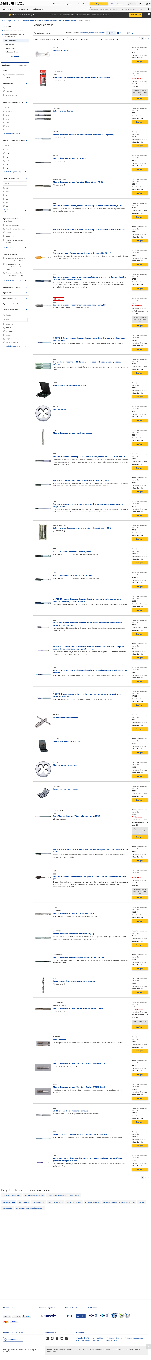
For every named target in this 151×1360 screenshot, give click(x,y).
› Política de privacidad (114, 1338)
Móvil (69, 1316)
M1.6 (7, 119)
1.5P (7, 188)
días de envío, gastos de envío (88, 33)
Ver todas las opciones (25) (12, 280)
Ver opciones (8, 247)
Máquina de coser (11, 95)
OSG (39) (8, 328)
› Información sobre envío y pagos (104, 1340)
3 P (7, 206)
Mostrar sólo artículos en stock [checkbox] (15, 76)
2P (7, 195)
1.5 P (7, 192)
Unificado (9, 91)
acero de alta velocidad (13, 225)
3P (7, 203)
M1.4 (7, 115)
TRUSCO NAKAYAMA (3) (13, 343)
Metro (8, 88)
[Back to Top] (148, 1346)
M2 (7, 130)
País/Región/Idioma (15, 1339)
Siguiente (148, 38)
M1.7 (7, 123)
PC (80, 1316)
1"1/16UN (9, 112)
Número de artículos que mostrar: (44, 39)
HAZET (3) (9, 339)
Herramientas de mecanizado (31, 21)
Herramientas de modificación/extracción (29, 1208)
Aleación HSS (10, 236)
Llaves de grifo (7, 1208)
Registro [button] (99, 4)
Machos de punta (10, 48)
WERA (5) (9, 335)
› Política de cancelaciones (133, 1338)
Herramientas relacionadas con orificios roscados (60, 21)
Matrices (141, 1202)
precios (102, 33)
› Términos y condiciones (95, 1338)
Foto (121, 33)
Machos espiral (9, 44)
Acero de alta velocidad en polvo (15, 229)
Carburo (8, 233)
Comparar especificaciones (137, 33)
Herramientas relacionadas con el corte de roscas (119, 1202)
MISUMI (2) (9, 324)
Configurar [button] (140, 61)
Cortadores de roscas (92, 1202)
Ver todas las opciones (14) (12, 346)
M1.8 (7, 126)
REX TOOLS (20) (10, 331)
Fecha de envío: (109, 39)
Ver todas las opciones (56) (12, 134)
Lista (112, 33)
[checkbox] (15, 87)
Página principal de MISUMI (10, 21)
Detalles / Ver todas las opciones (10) (14, 211)
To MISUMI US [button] (136, 15)
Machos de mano (11, 41)
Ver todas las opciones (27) (12, 172)
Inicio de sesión (117, 4)
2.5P (7, 199)
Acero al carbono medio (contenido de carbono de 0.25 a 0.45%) (15, 267)
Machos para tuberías (74, 1202)
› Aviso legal (80, 1338)
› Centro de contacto (83, 1340)
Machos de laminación (12, 52)
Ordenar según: (74, 39)
